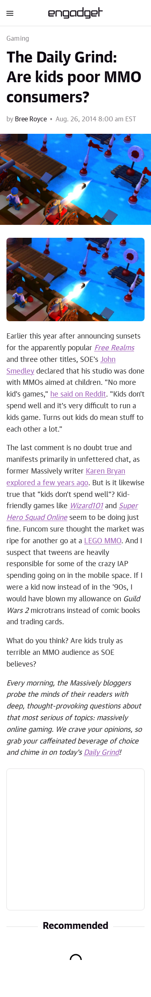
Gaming (17, 38)
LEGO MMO (102, 541)
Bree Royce (31, 119)
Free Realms (114, 348)
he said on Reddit (78, 394)
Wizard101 (86, 506)
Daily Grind (101, 752)
